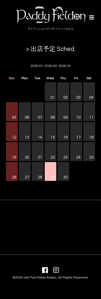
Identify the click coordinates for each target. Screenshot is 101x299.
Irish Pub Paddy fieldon (40, 277)
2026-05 (64, 66)
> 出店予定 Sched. (50, 49)
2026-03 (36, 66)
